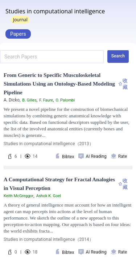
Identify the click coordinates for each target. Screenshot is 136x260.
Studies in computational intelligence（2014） (49, 239)
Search (118, 55)
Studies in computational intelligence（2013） (49, 143)
